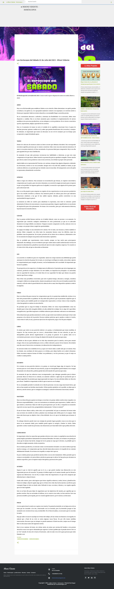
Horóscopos (11, 572)
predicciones (19, 572)
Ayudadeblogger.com (61, 584)
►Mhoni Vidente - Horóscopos (14, 2)
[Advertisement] (68, 15)
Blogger (74, 583)
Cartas (31, 572)
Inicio (5, 572)
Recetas (26, 572)
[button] (18, 64)
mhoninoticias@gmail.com (59, 578)
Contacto (36, 572)
